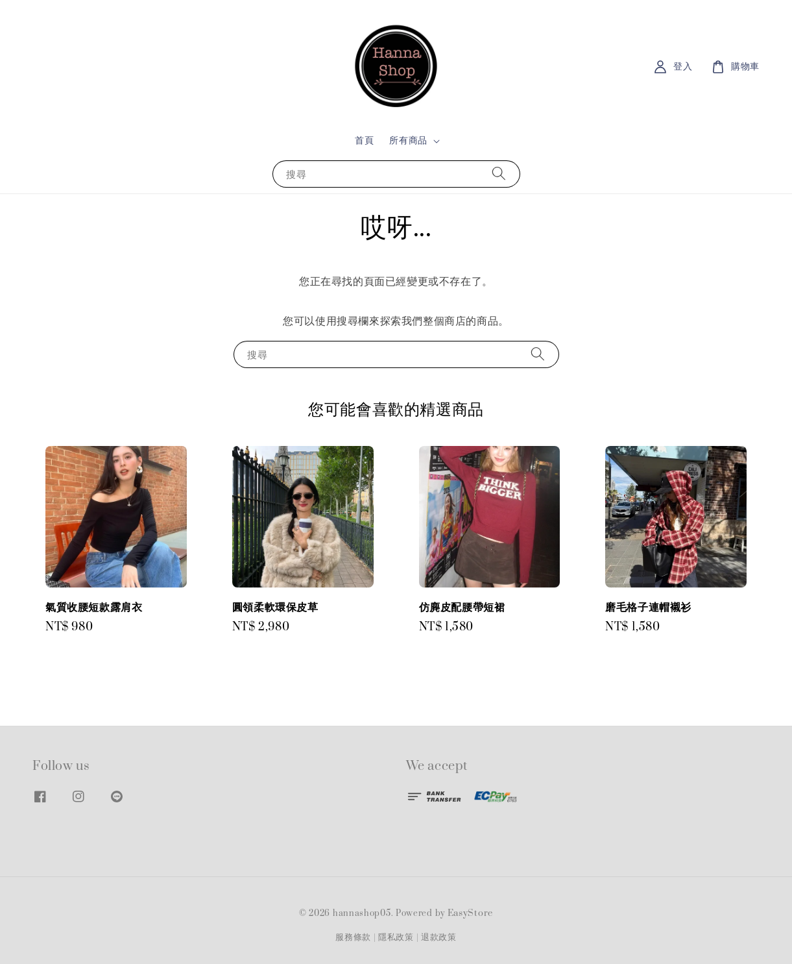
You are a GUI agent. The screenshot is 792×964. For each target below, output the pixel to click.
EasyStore (470, 913)
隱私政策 (396, 937)
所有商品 (408, 141)
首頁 (364, 140)
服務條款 (353, 937)
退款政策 (439, 937)
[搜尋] (499, 173)
